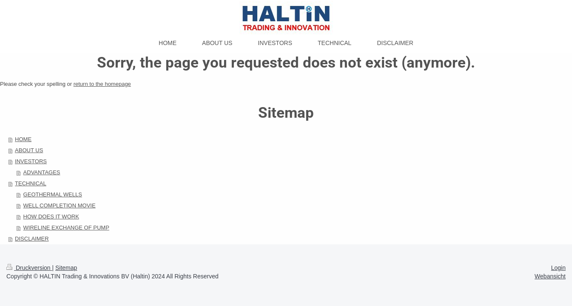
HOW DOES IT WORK (51, 216)
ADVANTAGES (41, 172)
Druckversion (29, 267)
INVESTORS (31, 161)
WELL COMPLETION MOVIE (59, 205)
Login (558, 267)
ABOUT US (29, 150)
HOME (23, 139)
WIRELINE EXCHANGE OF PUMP (66, 227)
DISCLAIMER (31, 238)
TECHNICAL (30, 183)
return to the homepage (102, 84)
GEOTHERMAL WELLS (52, 194)
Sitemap (66, 267)
